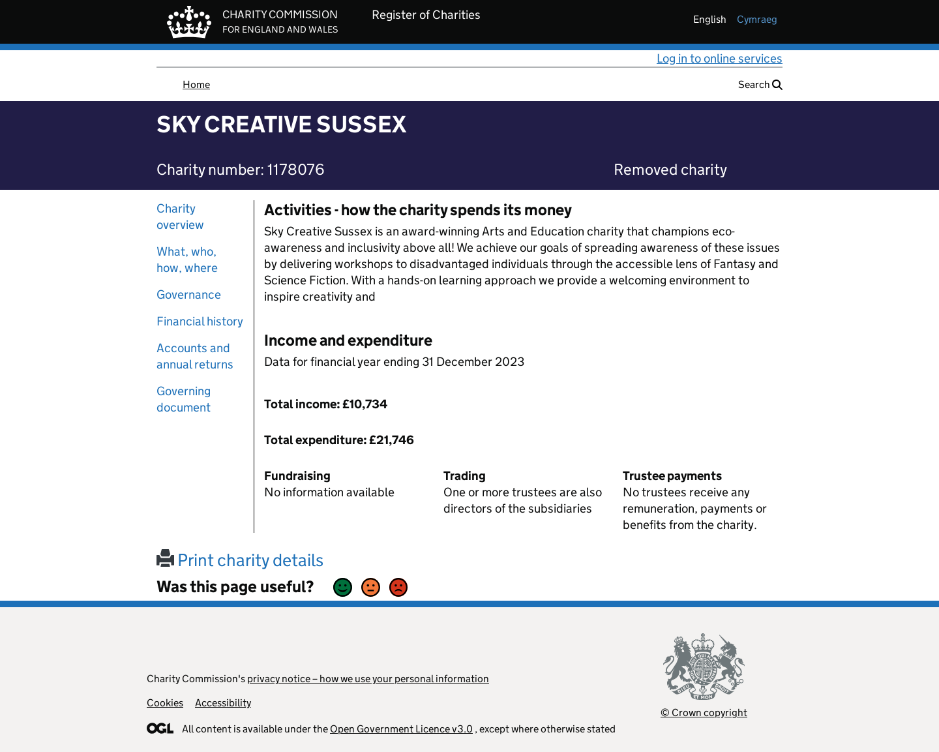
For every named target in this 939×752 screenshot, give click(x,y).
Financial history (199, 321)
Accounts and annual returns (194, 356)
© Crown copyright (704, 712)
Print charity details (239, 560)
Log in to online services (719, 58)
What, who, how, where (187, 259)
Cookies (165, 703)
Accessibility (223, 703)
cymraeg (757, 19)
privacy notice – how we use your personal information (368, 678)
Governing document (183, 399)
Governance (188, 294)
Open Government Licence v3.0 (401, 729)
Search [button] (760, 84)
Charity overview (180, 216)
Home (196, 84)
